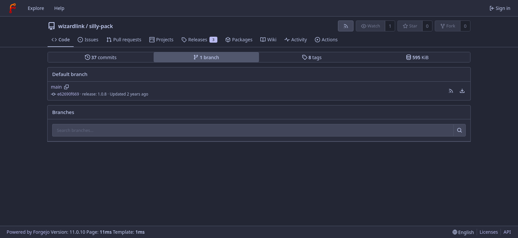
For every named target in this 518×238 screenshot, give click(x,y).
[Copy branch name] (66, 87)
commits (101, 57)
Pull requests (123, 39)
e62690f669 (68, 94)
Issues (88, 39)
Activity (295, 39)
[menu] (462, 91)
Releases (199, 39)
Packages (238, 39)
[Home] (12, 8)
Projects (161, 39)
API (507, 232)
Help (59, 8)
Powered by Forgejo (28, 232)
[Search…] (459, 130)
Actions (326, 39)
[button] (451, 91)
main (56, 87)
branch (206, 57)
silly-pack (101, 26)
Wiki (268, 39)
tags (311, 57)
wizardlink (71, 26)
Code (61, 39)
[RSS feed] (345, 25)
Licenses (489, 232)
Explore (36, 8)
